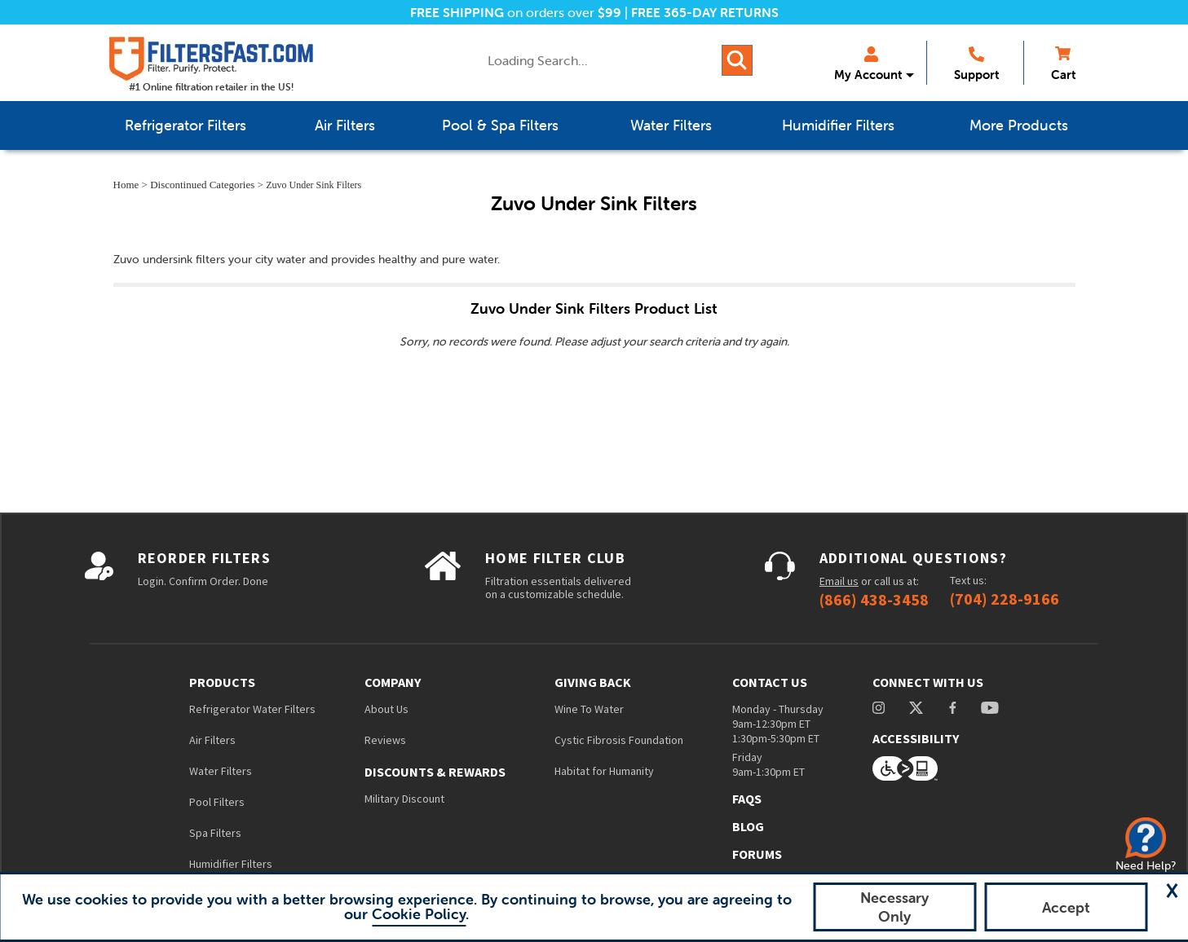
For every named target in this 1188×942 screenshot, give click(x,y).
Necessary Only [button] (894, 907)
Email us (839, 581)
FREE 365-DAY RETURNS (705, 12)
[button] (1171, 890)
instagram (878, 708)
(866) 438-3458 (874, 600)
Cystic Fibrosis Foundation (618, 740)
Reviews (385, 740)
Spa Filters (215, 832)
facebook (952, 708)
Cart (1063, 64)
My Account (868, 64)
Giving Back (592, 682)
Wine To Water (589, 709)
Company (392, 682)
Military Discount (404, 798)
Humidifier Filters (230, 863)
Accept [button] (1066, 907)
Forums (757, 854)
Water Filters (220, 771)
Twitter (917, 708)
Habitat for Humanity (604, 771)
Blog (748, 826)
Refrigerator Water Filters (252, 709)
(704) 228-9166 (1004, 599)
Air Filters (212, 740)
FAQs (747, 798)
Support (976, 64)
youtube (990, 708)
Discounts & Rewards (435, 772)
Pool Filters (217, 802)
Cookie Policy (419, 914)
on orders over (515, 12)
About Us (386, 709)
